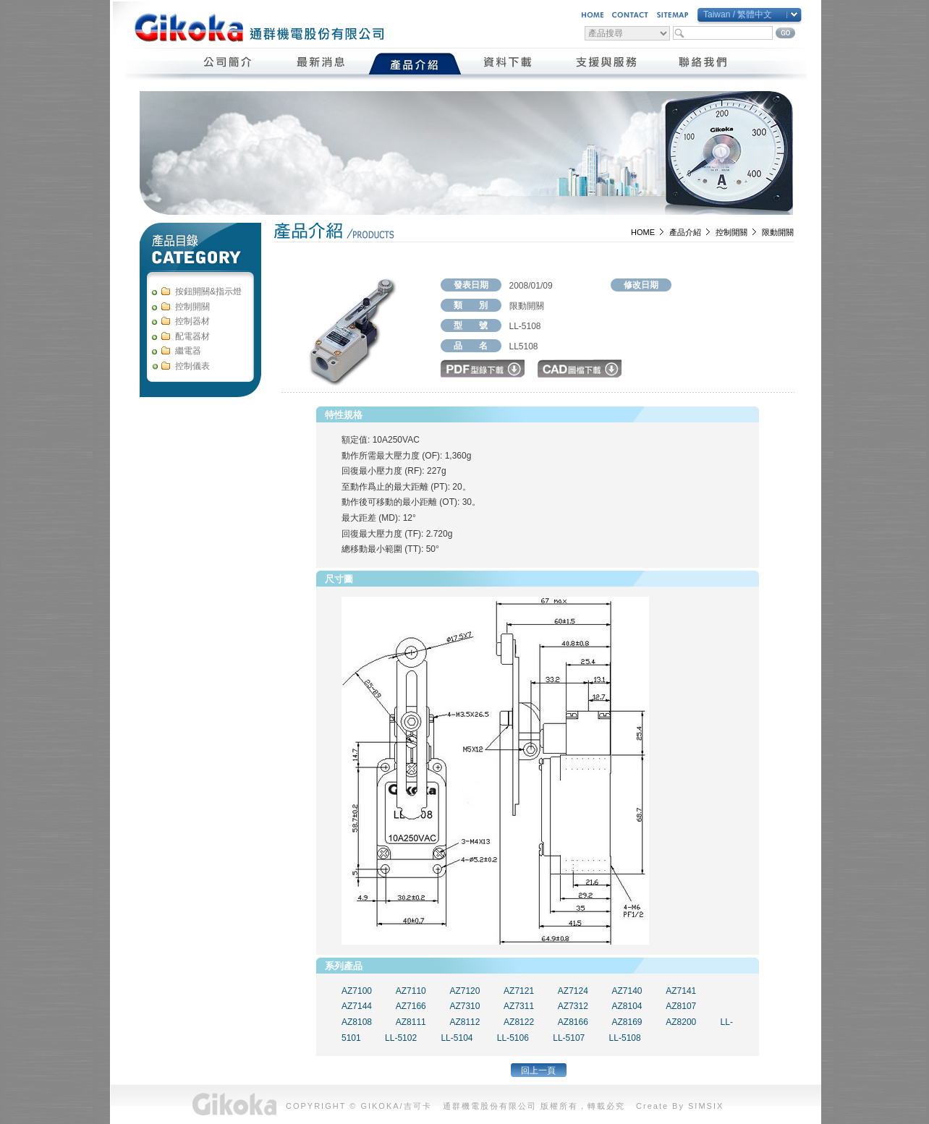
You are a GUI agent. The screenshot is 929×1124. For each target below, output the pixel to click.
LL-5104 (456, 1038)
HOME (643, 232)
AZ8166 (573, 1022)
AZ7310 (464, 1006)
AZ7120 (464, 991)
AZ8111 (411, 1022)
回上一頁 (538, 1070)
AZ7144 (357, 1006)
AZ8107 (681, 1006)
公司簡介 (228, 63)
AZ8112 (464, 1022)
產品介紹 (415, 63)
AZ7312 (573, 1006)
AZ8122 (519, 1022)
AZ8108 (357, 1022)
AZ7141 (681, 991)
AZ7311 (519, 1006)
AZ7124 (573, 991)
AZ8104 (627, 1006)
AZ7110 (411, 991)
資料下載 (508, 63)
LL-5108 (625, 1038)
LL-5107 (569, 1038)
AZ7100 (357, 991)
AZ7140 (627, 991)
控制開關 (731, 232)
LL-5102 (401, 1038)
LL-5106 (513, 1038)
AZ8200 (681, 1022)
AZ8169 (627, 1022)
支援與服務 (606, 63)
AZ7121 (519, 991)
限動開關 (778, 232)
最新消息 (321, 63)
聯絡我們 (703, 63)
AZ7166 (411, 1006)
